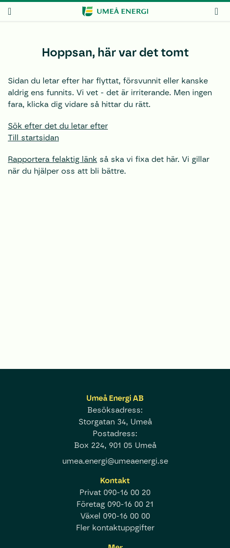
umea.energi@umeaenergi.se (115, 461)
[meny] (9, 11)
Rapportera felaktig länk (52, 159)
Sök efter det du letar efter (58, 125)
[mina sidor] (216, 11)
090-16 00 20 (127, 492)
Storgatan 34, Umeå (115, 421)
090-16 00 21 (130, 504)
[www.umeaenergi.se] (115, 11)
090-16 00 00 (126, 516)
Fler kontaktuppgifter (115, 527)
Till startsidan (33, 137)
